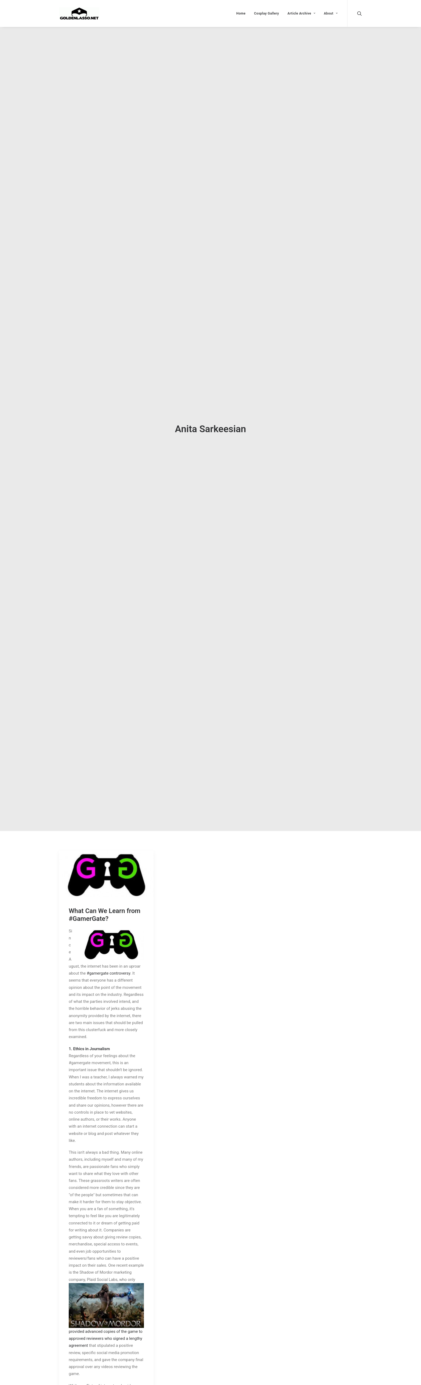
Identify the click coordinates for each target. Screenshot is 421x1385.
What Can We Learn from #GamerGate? (104, 895)
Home (241, 13)
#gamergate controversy (108, 953)
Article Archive (301, 13)
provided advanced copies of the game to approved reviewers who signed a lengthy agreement (105, 1319)
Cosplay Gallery (266, 13)
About (330, 13)
